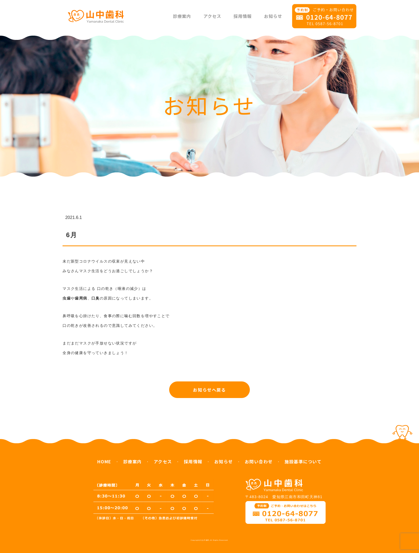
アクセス (163, 461)
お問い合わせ (259, 461)
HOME (104, 461)
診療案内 (132, 461)
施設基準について (303, 461)
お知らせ (223, 461)
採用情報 (193, 461)
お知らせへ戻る (209, 390)
